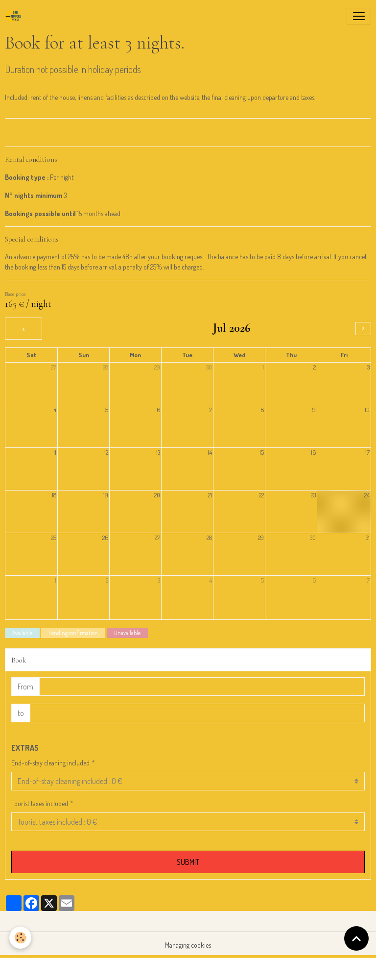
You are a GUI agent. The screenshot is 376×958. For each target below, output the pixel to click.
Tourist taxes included (39, 803)
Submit (188, 862)
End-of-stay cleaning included (50, 763)
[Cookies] (21, 938)
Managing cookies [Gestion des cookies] (188, 945)
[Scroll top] (356, 938)
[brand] (15, 16)
